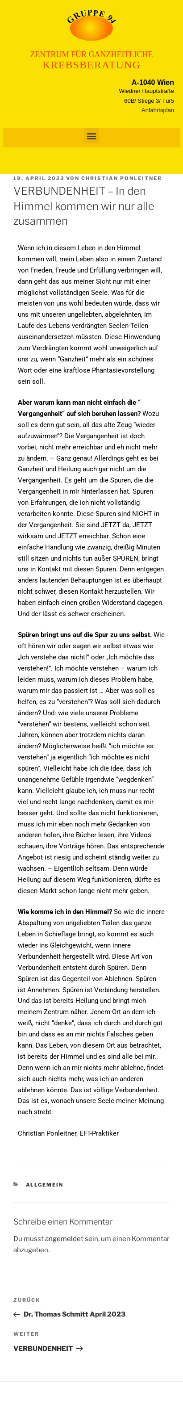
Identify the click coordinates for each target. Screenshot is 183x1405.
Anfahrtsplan (157, 110)
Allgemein (45, 1185)
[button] (91, 135)
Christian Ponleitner (121, 178)
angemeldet (64, 1239)
